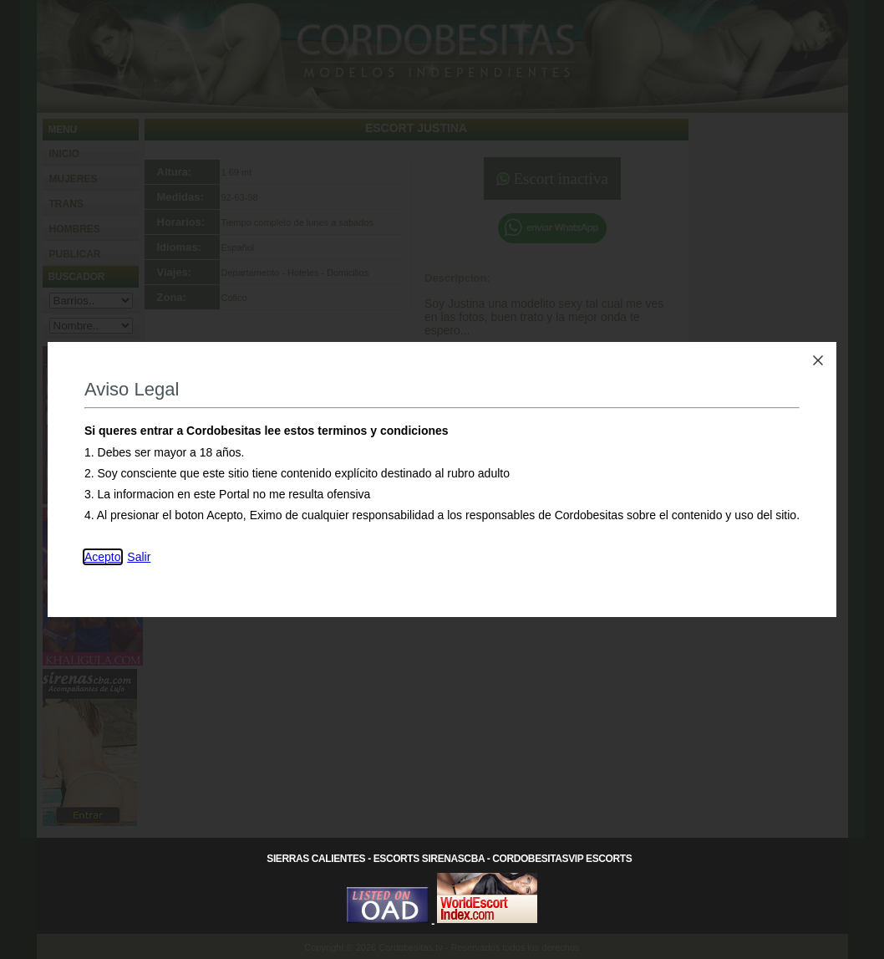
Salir (138, 557)
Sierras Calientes (316, 859)
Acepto (102, 557)
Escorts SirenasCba (429, 859)
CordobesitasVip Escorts (562, 859)
